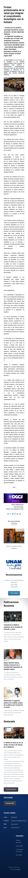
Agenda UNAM (14, 586)
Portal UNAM (14, 593)
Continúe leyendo (11, 789)
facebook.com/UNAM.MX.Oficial (18, 820)
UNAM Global (14, 582)
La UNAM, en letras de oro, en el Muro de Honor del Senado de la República (13, 745)
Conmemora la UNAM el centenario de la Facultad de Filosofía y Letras (13, 627)
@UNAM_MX (14, 817)
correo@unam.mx (15, 827)
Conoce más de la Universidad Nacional (14, 580)
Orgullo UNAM (19, 846)
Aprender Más (10, 803)
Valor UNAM (19, 855)
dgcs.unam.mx (14, 824)
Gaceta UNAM (14, 584)
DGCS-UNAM (17, 869)
